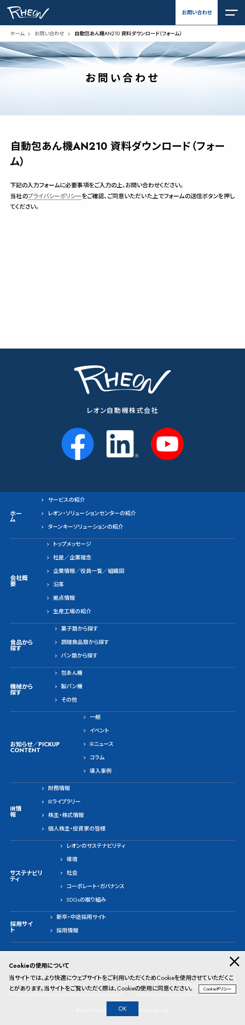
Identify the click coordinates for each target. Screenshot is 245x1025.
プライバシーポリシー (55, 196)
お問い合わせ (197, 12)
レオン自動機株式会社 (123, 410)
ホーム (17, 33)
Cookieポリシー (217, 989)
